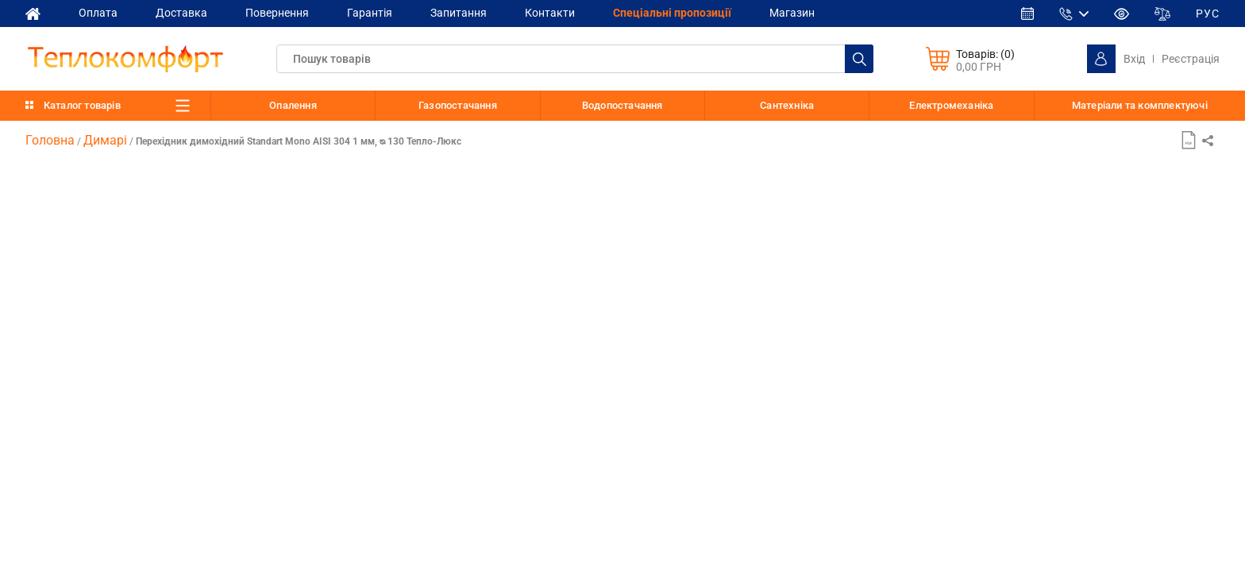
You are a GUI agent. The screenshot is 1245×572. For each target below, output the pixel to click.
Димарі (105, 140)
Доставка (181, 12)
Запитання (458, 12)
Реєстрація (1191, 58)
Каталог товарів (82, 105)
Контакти (550, 12)
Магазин (792, 12)
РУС (1208, 13)
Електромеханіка (951, 105)
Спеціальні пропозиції (672, 12)
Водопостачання (622, 105)
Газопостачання (457, 105)
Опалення (293, 105)
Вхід (1134, 58)
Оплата (98, 12)
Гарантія (369, 12)
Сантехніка (787, 105)
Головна (50, 140)
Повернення (277, 12)
